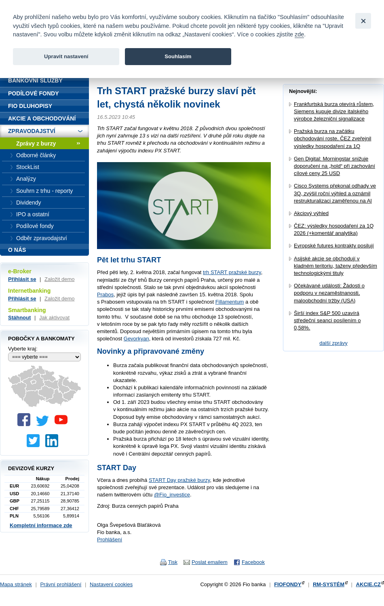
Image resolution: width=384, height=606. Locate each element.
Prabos (105, 294)
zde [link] (299, 34)
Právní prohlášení (60, 584)
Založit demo (59, 279)
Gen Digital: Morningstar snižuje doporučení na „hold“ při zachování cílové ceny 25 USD (334, 166)
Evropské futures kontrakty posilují (334, 246)
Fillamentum (229, 302)
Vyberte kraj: (23, 349)
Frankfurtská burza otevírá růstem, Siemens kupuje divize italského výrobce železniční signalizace (334, 111)
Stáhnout (19, 318)
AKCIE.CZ (368, 584)
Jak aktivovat (54, 318)
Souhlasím (178, 56)
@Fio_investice (172, 495)
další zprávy (333, 343)
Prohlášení (109, 539)
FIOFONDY (287, 584)
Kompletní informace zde (41, 525)
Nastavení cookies (111, 584)
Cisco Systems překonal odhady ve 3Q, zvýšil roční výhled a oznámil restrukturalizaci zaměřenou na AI (335, 193)
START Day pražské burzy (179, 480)
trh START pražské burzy (232, 272)
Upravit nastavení (66, 56)
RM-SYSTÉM (328, 584)
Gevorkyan (136, 339)
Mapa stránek (16, 584)
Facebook (253, 562)
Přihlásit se (22, 279)
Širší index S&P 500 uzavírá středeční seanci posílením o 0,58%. (327, 320)
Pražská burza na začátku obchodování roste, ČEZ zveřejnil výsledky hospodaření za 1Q (332, 138)
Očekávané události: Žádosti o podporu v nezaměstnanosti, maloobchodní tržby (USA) (329, 293)
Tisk (172, 562)
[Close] (363, 21)
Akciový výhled (311, 213)
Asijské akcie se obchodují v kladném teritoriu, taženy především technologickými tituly (335, 265)
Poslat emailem (210, 562)
